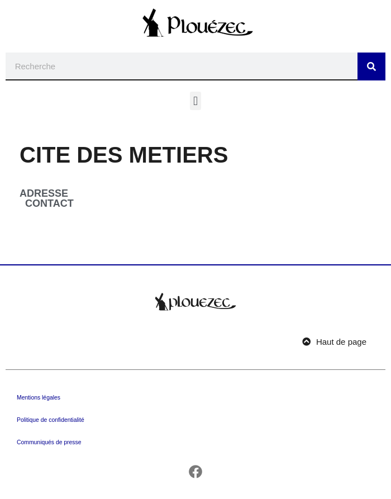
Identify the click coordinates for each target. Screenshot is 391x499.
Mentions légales (38, 398)
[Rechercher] (371, 66)
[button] (195, 101)
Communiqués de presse (49, 442)
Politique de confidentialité (50, 420)
